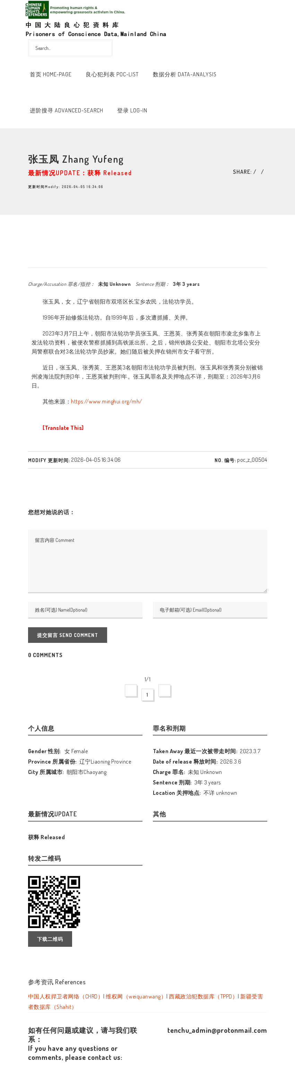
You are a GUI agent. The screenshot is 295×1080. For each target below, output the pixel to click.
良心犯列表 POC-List (112, 74)
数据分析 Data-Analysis (185, 74)
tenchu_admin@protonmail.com (217, 1030)
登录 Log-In (132, 110)
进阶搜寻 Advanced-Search (66, 110)
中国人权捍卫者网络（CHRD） (66, 996)
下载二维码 (50, 939)
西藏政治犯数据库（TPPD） (203, 996)
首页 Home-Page (51, 74)
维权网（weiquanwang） (136, 996)
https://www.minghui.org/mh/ (106, 401)
